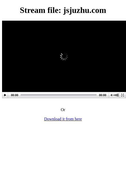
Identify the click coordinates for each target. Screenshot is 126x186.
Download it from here (63, 119)
